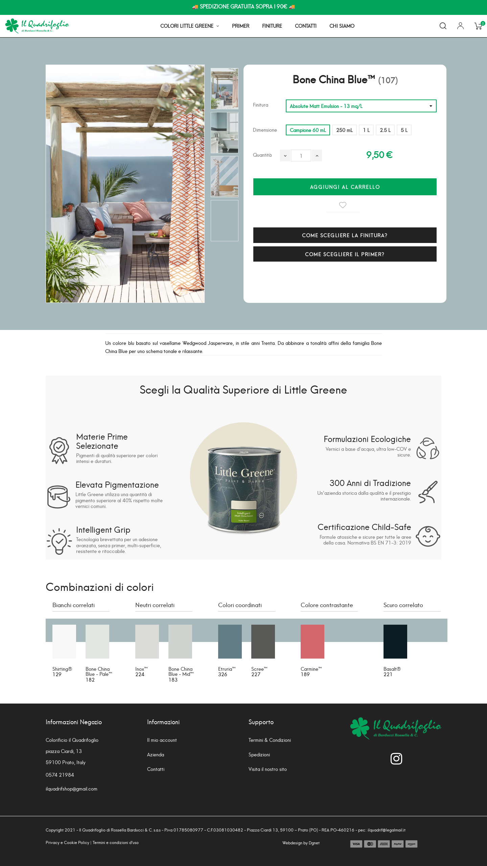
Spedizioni (259, 754)
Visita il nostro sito (268, 769)
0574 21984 (60, 774)
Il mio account (162, 739)
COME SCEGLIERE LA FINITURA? (345, 235)
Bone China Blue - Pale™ (99, 671)
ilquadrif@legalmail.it (386, 829)
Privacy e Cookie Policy (67, 842)
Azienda (155, 754)
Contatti (155, 769)
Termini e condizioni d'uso (116, 842)
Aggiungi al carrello (345, 187)
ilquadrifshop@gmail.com (71, 788)
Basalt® (392, 668)
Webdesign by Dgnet (301, 842)
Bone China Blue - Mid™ (181, 671)
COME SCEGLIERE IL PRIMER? (345, 254)
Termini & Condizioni (270, 739)
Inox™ (141, 668)
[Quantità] (301, 155)
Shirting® (62, 668)
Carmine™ (311, 668)
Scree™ (259, 668)
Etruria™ (227, 668)
